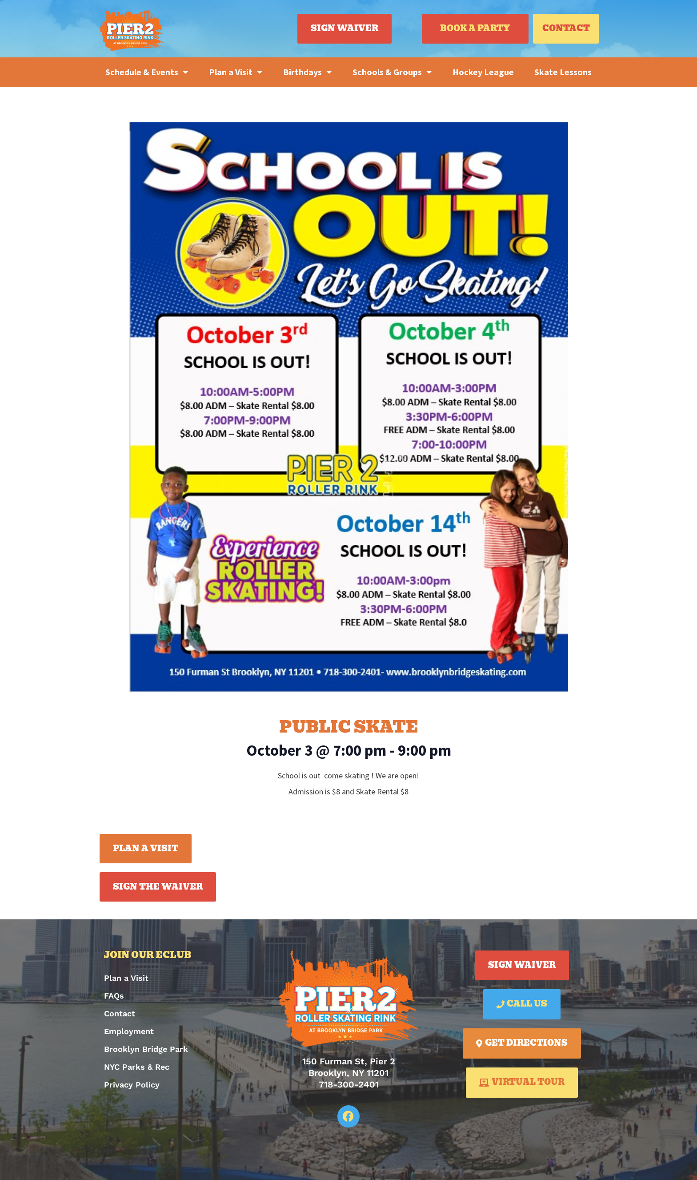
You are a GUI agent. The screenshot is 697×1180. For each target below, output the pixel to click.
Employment (129, 1031)
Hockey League (483, 71)
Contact (119, 1013)
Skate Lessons (563, 71)
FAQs (114, 995)
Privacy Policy (132, 1084)
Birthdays (307, 72)
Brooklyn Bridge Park (146, 1049)
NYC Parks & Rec (136, 1066)
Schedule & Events (146, 72)
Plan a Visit (236, 72)
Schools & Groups (392, 72)
